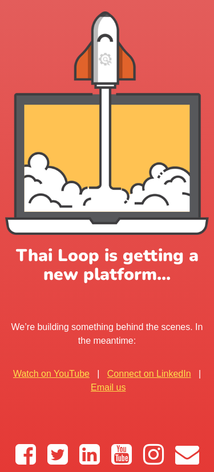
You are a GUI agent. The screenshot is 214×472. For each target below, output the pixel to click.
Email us (108, 387)
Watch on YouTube (51, 374)
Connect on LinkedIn (149, 374)
